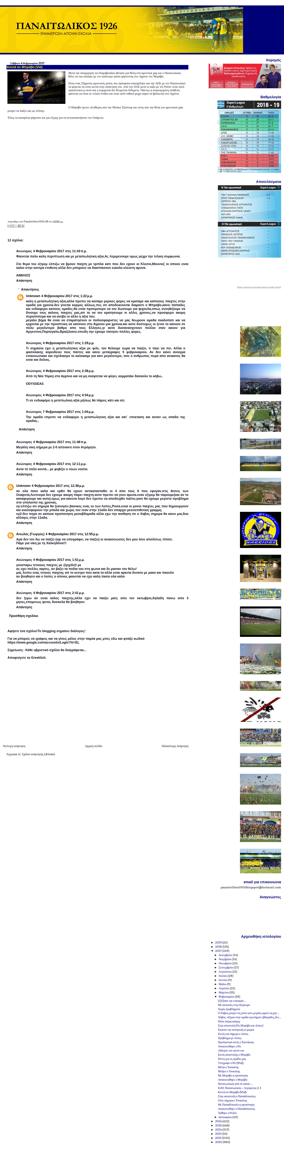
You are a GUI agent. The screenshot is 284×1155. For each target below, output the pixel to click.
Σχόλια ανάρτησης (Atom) (38, 754)
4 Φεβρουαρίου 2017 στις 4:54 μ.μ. (68, 395)
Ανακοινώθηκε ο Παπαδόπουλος (236, 1108)
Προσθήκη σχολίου (23, 616)
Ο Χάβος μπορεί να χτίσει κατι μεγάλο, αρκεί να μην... (248, 1013)
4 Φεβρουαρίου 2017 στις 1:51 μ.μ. (59, 560)
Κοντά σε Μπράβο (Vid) (232, 1092)
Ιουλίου (223, 976)
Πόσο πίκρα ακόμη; (229, 1021)
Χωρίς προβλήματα (229, 1009)
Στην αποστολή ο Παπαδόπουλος (237, 1096)
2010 (219, 1142)
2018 (218, 946)
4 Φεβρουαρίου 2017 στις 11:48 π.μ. (60, 442)
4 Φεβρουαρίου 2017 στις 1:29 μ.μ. (68, 343)
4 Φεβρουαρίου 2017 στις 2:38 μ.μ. (68, 371)
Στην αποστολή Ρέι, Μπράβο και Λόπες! (240, 1025)
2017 (218, 951)
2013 (218, 1133)
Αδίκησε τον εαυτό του (231, 1050)
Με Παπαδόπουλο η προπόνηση (236, 1104)
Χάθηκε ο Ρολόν (227, 1113)
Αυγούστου (225, 971)
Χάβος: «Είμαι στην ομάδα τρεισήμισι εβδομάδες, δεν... (249, 1017)
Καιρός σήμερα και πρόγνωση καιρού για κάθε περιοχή (259, 287)
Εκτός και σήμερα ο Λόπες (233, 1034)
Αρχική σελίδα (93, 746)
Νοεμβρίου (225, 959)
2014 (218, 1129)
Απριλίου (224, 988)
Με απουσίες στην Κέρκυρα (234, 1005)
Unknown (33, 296)
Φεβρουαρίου (227, 996)
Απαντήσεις (30, 289)
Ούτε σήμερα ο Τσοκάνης (232, 1100)
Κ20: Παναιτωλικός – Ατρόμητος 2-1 (239, 1088)
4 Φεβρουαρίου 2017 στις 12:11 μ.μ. (59, 464)
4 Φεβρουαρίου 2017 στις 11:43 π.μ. (60, 251)
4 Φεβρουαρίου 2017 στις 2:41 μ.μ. (59, 593)
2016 (218, 1121)
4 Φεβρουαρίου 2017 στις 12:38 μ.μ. (58, 486)
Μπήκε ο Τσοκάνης (229, 1071)
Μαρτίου (224, 992)
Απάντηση (24, 280)
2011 (218, 1138)
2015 (218, 1125)
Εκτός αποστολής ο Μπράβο (234, 1054)
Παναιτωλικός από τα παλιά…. (235, 1084)
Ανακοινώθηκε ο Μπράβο (232, 1079)
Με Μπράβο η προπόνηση (233, 1075)
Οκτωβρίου (225, 963)
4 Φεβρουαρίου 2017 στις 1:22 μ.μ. (67, 296)
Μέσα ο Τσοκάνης (228, 1067)
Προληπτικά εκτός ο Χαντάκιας (236, 1042)
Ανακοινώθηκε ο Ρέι (229, 1046)
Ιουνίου (223, 980)
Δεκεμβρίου (226, 955)
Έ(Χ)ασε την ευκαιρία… (232, 1000)
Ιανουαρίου (225, 1117)
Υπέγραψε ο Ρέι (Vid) (231, 1063)
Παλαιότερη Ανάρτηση (175, 746)
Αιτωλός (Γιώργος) (30, 534)
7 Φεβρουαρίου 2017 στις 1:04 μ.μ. (68, 412)
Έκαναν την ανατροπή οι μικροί (236, 1029)
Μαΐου (223, 984)
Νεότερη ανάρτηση (14, 746)
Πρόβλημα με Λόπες (229, 1038)
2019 (218, 942)
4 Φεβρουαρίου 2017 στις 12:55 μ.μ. (72, 534)
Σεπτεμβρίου (226, 967)
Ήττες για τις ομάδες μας (232, 1059)
